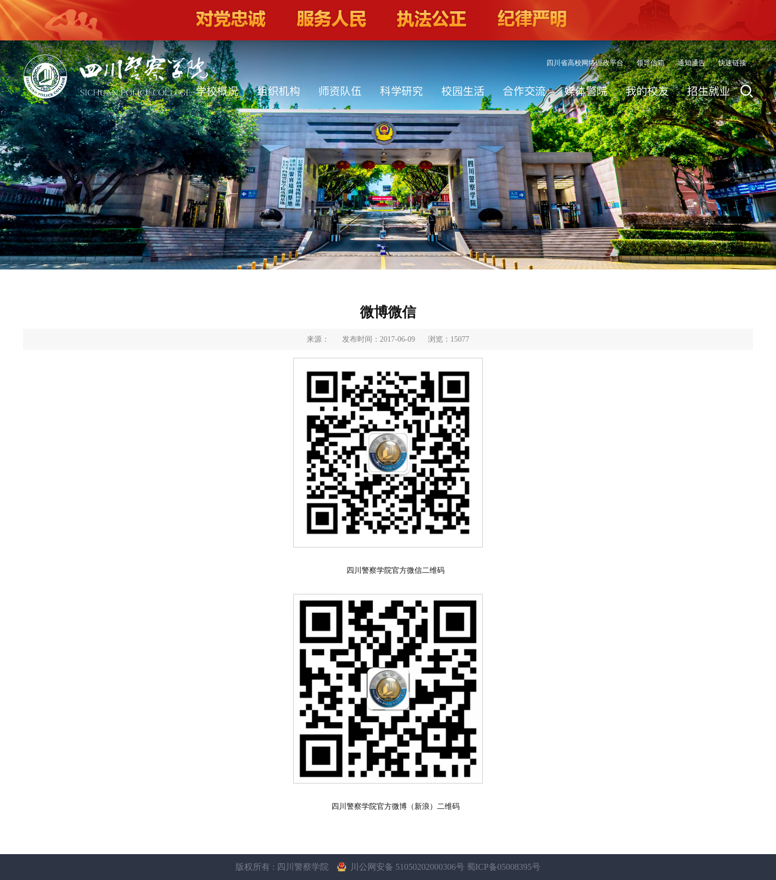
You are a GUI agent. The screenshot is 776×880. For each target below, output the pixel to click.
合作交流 (524, 91)
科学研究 (401, 91)
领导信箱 (650, 63)
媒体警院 (585, 91)
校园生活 (462, 91)
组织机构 (278, 91)
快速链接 (732, 63)
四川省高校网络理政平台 (584, 63)
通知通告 (691, 63)
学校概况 (217, 91)
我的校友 (647, 91)
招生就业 (708, 91)
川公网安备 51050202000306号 (408, 866)
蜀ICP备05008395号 (504, 866)
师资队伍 (340, 91)
